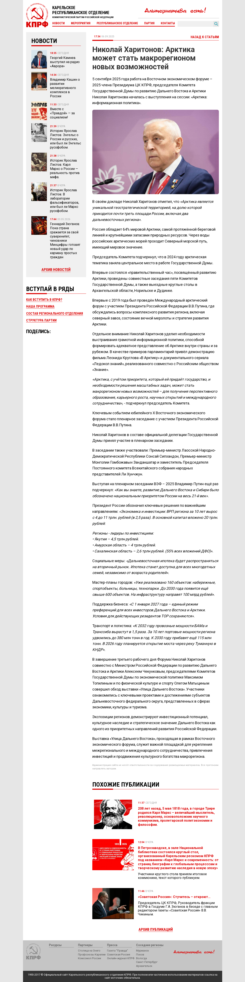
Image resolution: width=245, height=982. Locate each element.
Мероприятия (80, 23)
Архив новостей (56, 269)
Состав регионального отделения (54, 314)
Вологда (141, 958)
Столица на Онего (89, 950)
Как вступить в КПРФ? (44, 300)
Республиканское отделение (117, 23)
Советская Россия (118, 954)
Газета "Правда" (117, 950)
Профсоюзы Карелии (92, 954)
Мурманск (142, 950)
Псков (140, 954)
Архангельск (144, 965)
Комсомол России (89, 958)
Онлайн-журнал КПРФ (120, 958)
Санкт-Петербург (146, 962)
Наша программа (40, 306)
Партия (149, 23)
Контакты (168, 23)
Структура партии (41, 320)
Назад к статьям (205, 37)
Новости (58, 23)
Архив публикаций (156, 929)
